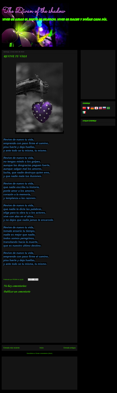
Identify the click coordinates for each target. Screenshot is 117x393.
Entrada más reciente (11, 348)
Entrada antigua (70, 348)
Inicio (42, 348)
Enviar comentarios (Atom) (44, 353)
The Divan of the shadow (33, 11)
